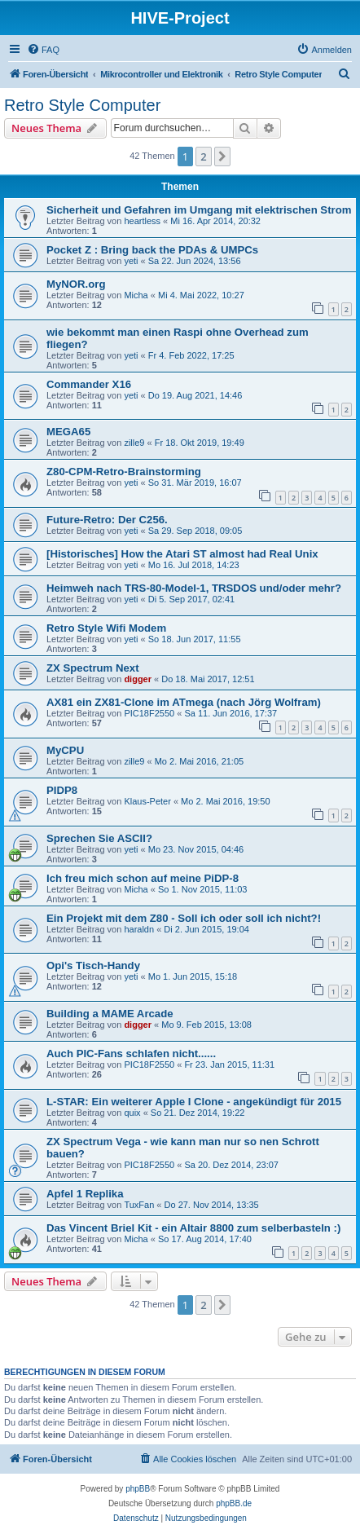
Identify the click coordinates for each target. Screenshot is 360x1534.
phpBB (137, 1488)
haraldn (139, 929)
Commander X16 (88, 384)
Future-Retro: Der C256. (107, 520)
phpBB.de (234, 1503)
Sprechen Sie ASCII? (99, 838)
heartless (142, 221)
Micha (135, 295)
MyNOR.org (76, 284)
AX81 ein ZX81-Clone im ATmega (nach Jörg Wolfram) (183, 702)
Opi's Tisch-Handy (93, 965)
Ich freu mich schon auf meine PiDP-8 (142, 878)
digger (137, 679)
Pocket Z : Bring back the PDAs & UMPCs (152, 250)
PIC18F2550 (149, 713)
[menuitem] (43, 50)
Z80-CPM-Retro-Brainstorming (123, 471)
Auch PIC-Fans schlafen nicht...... (131, 1053)
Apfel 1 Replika (85, 1194)
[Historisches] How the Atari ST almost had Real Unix (182, 554)
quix (132, 1112)
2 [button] (203, 156)
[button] (222, 156)
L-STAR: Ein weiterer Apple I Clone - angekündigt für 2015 (193, 1101)
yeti (131, 261)
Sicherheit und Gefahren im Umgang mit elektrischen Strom (198, 210)
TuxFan (139, 1205)
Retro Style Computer (82, 105)
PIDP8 (61, 790)
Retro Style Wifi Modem (106, 628)
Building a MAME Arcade (109, 1013)
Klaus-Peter (147, 801)
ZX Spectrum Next (92, 668)
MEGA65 (68, 431)
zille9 (134, 442)
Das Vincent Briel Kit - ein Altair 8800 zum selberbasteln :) (193, 1228)
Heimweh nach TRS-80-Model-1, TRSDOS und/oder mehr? (193, 588)
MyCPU (65, 750)
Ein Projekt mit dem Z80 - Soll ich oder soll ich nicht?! (183, 918)
